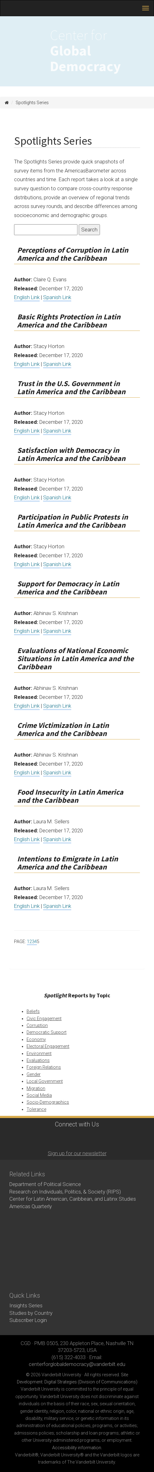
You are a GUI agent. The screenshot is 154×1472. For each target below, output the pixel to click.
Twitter (67, 1138)
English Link (27, 297)
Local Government (45, 1081)
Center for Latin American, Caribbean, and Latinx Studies (72, 1199)
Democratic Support (47, 1032)
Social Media (39, 1095)
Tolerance (36, 1109)
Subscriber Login (28, 1320)
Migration (36, 1088)
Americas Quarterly (30, 1206)
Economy (36, 1039)
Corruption (37, 1025)
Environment (39, 1053)
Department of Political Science (45, 1184)
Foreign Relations (44, 1067)
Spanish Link (57, 297)
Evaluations (38, 1060)
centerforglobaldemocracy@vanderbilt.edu (77, 1364)
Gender (34, 1074)
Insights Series (25, 1305)
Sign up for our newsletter (77, 1153)
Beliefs (33, 1011)
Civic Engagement (44, 1018)
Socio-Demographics (48, 1102)
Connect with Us (77, 1124)
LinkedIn (84, 1138)
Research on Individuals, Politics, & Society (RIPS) (65, 1192)
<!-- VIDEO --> (77, 1251)
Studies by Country (30, 1313)
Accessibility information (76, 1447)
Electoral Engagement (48, 1046)
